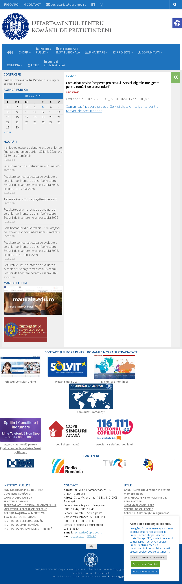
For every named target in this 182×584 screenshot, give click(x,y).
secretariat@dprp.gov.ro (66, 5)
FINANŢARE (95, 52)
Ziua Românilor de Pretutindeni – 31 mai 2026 (33, 166)
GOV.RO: (11, 5)
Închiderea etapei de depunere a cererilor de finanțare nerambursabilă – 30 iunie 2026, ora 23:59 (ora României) (33, 152)
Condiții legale (102, 573)
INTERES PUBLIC (43, 50)
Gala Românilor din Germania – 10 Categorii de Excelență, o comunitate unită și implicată (32, 230)
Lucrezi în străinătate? (54, 63)
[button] (177, 23)
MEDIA (13, 65)
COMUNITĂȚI (149, 52)
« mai (7, 132)
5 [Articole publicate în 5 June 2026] (43, 107)
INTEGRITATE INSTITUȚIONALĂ (68, 50)
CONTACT (32, 5)
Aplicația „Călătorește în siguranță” (146, 513)
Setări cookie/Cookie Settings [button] (148, 557)
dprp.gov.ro (77, 536)
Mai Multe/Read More (145, 571)
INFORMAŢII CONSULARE (139, 505)
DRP (23, 52)
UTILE (33, 65)
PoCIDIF (71, 75)
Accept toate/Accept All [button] (145, 564)
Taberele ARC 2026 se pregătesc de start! (30, 199)
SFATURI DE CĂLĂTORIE (138, 509)
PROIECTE (121, 52)
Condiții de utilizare (82, 573)
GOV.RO (91, 536)
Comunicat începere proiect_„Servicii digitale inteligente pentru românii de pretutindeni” (112, 108)
